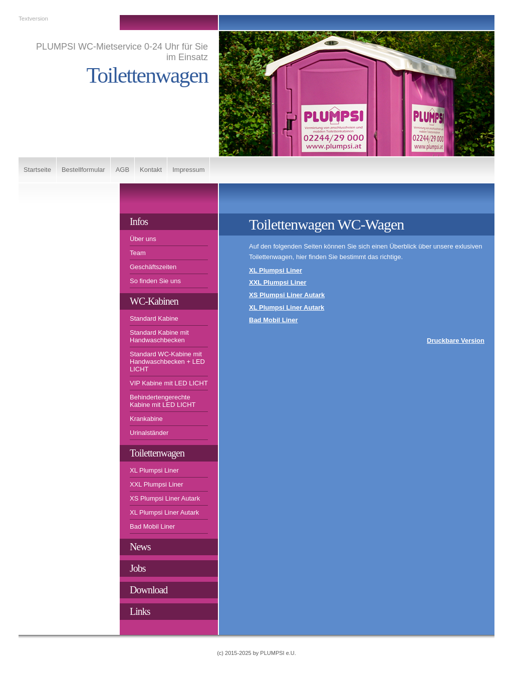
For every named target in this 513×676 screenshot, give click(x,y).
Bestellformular (83, 169)
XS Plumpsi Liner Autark (165, 498)
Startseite (37, 169)
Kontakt (151, 169)
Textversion (33, 18)
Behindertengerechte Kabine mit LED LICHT (163, 400)
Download (148, 589)
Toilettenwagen (157, 453)
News (140, 546)
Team (138, 253)
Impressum (188, 169)
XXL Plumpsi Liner (156, 484)
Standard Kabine (154, 318)
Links (140, 611)
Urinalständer (149, 432)
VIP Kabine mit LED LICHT (169, 383)
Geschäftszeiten (153, 267)
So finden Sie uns (155, 281)
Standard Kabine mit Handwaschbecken (159, 336)
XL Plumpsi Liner (154, 470)
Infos (139, 221)
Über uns (143, 239)
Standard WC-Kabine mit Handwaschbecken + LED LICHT (167, 361)
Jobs (138, 568)
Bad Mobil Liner (152, 526)
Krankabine (146, 418)
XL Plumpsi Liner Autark (164, 512)
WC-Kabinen (154, 301)
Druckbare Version (455, 340)
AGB (122, 169)
